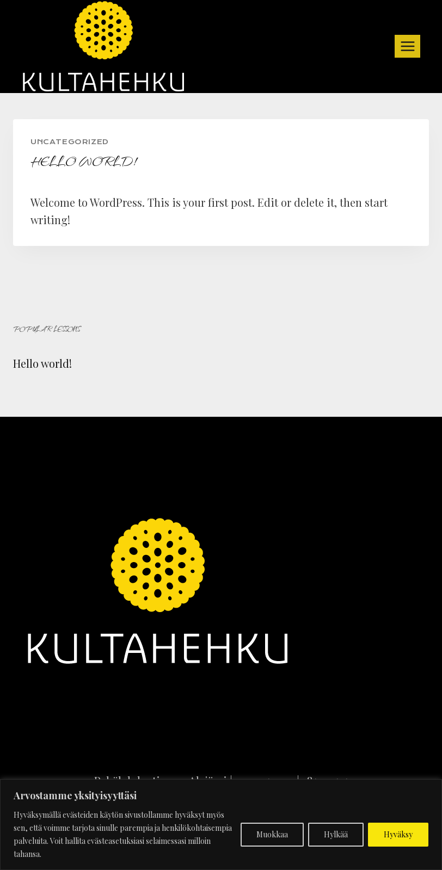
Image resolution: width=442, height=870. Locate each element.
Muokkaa (272, 834)
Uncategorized (69, 142)
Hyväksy (398, 834)
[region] (221, 824)
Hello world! (42, 363)
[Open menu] (407, 46)
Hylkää (336, 834)
